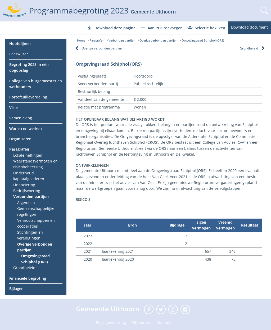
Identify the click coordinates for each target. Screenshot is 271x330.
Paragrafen (19, 149)
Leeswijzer (18, 53)
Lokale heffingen (27, 155)
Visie (13, 107)
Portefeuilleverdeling (28, 97)
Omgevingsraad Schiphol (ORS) (35, 258)
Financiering (24, 184)
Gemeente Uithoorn (108, 308)
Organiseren (20, 138)
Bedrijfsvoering (26, 190)
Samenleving (20, 117)
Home (81, 40)
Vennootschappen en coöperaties (36, 223)
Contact (163, 322)
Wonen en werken (25, 128)
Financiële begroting (27, 278)
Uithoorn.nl (141, 322)
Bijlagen (16, 288)
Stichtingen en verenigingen (30, 235)
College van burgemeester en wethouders (35, 83)
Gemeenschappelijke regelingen (35, 211)
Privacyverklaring (111, 322)
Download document (249, 27)
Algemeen (26, 202)
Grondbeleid (24, 267)
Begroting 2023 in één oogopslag (29, 67)
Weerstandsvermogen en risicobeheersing (35, 164)
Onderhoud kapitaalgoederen (28, 175)
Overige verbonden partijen (34, 247)
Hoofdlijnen (20, 43)
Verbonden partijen (31, 196)
